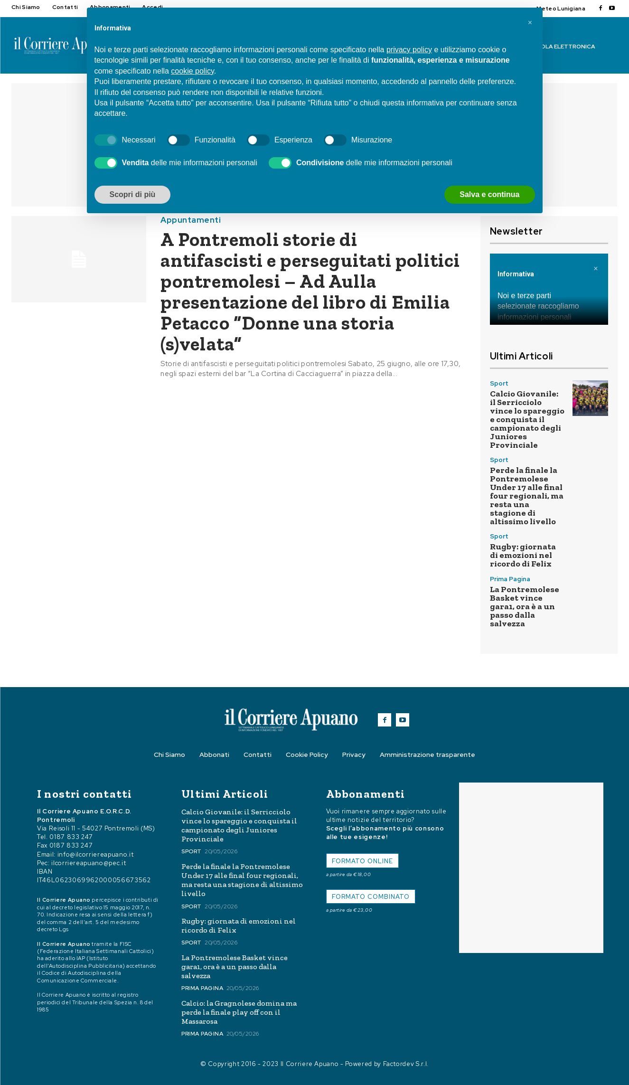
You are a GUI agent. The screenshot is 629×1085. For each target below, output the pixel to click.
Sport (499, 383)
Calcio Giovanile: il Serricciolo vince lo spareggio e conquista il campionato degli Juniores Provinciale (527, 419)
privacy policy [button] (409, 50)
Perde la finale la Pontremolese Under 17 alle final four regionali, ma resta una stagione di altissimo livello (526, 496)
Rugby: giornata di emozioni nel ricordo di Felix (523, 555)
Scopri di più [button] (133, 194)
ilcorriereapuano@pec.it (88, 863)
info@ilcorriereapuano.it (95, 854)
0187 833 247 (71, 837)
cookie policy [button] (192, 71)
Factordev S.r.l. (406, 1064)
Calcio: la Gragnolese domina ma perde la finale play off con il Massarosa (239, 1012)
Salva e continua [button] (489, 194)
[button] (530, 22)
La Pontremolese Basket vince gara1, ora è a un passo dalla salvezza (524, 606)
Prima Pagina (510, 579)
